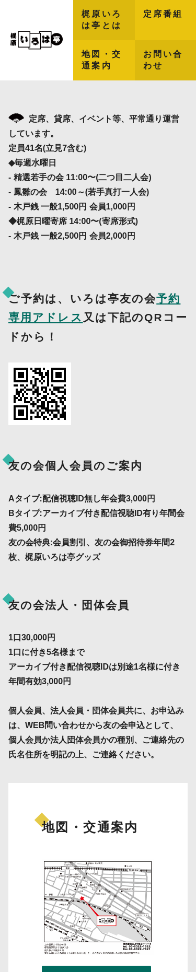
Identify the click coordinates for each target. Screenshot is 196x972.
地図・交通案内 (102, 60)
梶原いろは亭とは (102, 19)
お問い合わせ (163, 60)
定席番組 (163, 13)
